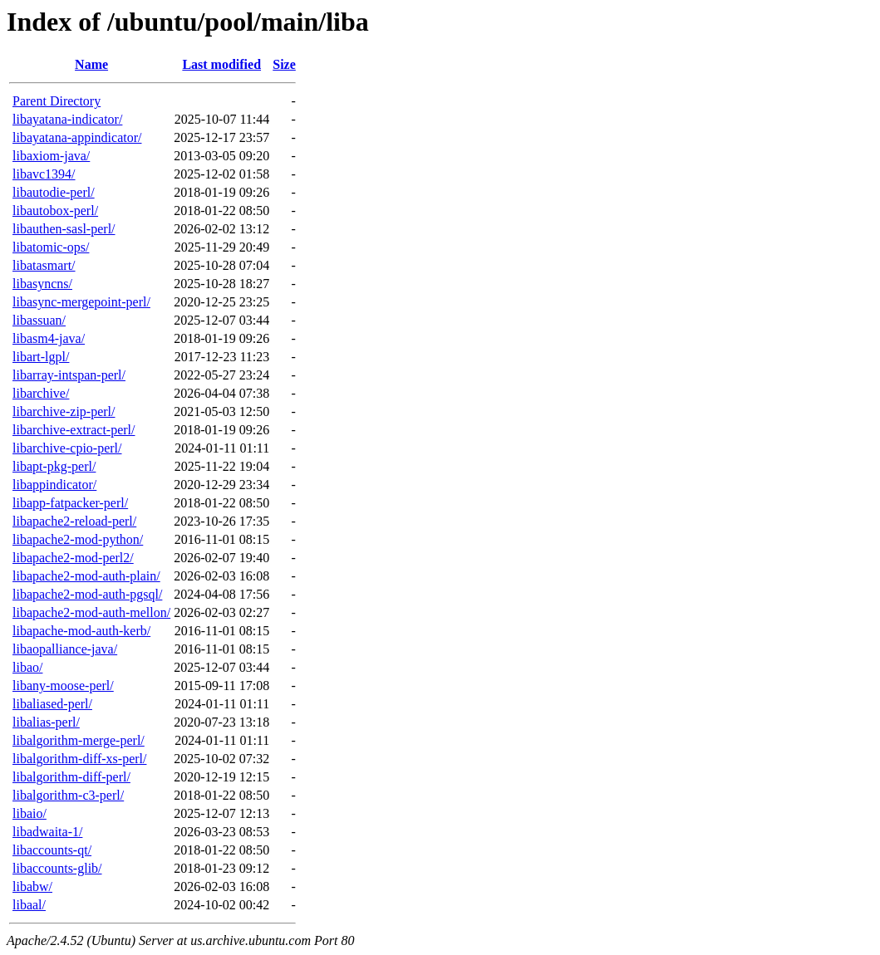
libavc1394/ (44, 174)
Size (284, 64)
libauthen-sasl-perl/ (64, 229)
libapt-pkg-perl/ (54, 466)
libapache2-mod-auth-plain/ (86, 576)
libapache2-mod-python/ (77, 539)
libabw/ (32, 886)
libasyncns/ (42, 284)
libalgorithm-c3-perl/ (68, 795)
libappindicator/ (54, 485)
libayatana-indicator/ (67, 119)
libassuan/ (39, 320)
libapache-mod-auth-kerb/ (81, 631)
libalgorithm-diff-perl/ (71, 777)
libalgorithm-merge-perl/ (78, 740)
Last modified (221, 64)
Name (91, 64)
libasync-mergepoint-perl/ (81, 302)
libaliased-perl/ (52, 704)
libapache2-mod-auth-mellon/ (91, 612)
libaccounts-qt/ (51, 850)
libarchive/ (40, 393)
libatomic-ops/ (50, 247)
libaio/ (29, 813)
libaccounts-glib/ (57, 868)
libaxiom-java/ (51, 156)
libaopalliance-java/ (64, 649)
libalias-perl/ (46, 722)
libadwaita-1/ (47, 832)
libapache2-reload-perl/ (74, 521)
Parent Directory (56, 101)
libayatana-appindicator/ (76, 137)
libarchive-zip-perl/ (64, 411)
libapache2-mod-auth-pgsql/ (87, 594)
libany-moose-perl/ (63, 685)
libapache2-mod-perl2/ (73, 558)
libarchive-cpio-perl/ (67, 448)
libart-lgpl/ (40, 357)
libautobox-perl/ (55, 210)
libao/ (27, 667)
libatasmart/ (44, 265)
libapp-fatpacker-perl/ (70, 503)
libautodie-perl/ (53, 192)
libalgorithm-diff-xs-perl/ (79, 759)
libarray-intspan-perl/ (68, 375)
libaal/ (29, 905)
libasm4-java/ (48, 338)
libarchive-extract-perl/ (73, 430)
